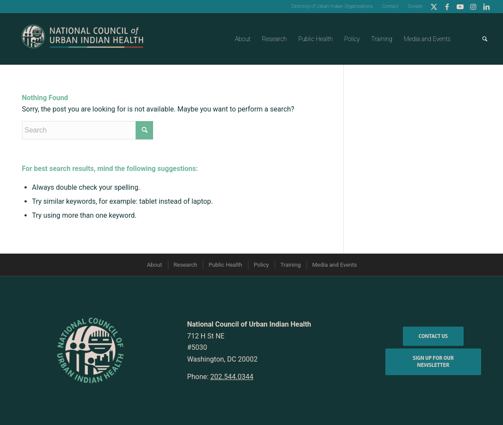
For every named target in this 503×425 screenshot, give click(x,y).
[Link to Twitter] (433, 6)
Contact (390, 6)
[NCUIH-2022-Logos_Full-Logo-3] (82, 39)
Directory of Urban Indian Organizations (332, 6)
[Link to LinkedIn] (486, 6)
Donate (415, 6)
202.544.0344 (231, 377)
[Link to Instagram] (473, 6)
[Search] (485, 39)
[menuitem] (332, 6)
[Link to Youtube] (460, 6)
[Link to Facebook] (446, 6)
